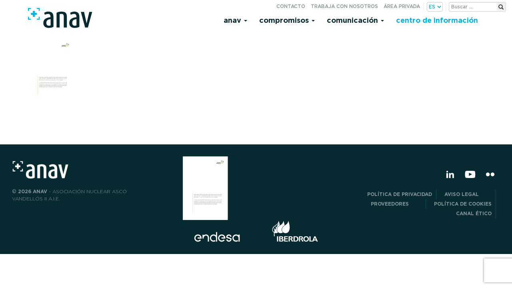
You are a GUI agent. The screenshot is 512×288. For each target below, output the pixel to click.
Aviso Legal (468, 194)
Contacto (290, 6)
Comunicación (355, 20)
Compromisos (287, 20)
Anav (235, 20)
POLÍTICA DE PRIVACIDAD (399, 194)
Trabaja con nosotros (344, 6)
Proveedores (396, 203)
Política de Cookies (463, 203)
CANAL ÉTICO (474, 213)
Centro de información (437, 20)
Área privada (402, 6)
